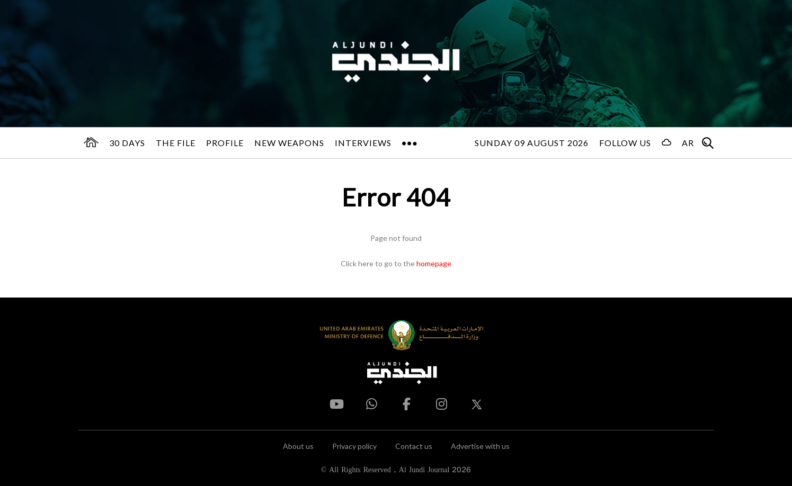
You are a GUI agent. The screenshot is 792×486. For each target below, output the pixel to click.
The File (175, 143)
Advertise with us (480, 446)
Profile (225, 143)
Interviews (363, 143)
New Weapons (289, 143)
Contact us (413, 446)
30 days (127, 143)
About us (298, 446)
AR (688, 143)
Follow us (625, 143)
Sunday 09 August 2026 (532, 143)
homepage (433, 263)
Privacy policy (354, 446)
